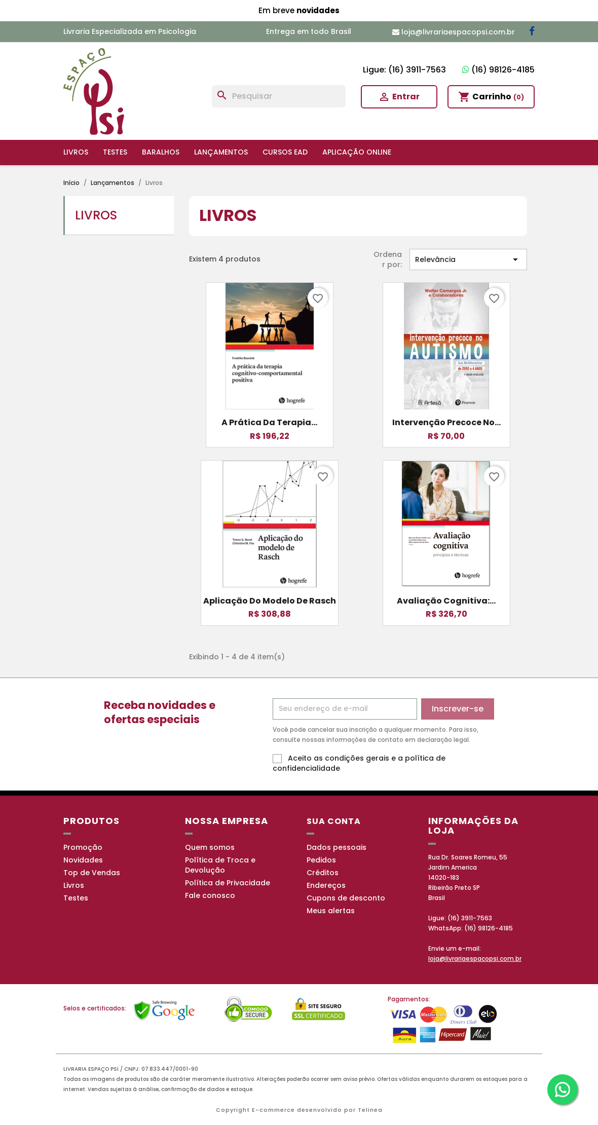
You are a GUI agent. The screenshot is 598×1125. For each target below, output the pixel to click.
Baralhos (160, 152)
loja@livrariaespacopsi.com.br (474, 958)
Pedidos (321, 860)
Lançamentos (221, 152)
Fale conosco (210, 895)
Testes (115, 152)
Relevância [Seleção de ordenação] (468, 259)
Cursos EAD (285, 152)
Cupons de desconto (346, 898)
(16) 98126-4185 (498, 70)
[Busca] (279, 96)
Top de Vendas (91, 873)
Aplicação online (356, 152)
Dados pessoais (336, 847)
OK (537, 1107)
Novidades (83, 860)
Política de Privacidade (227, 883)
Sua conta (334, 821)
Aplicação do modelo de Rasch (269, 601)
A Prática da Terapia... (269, 422)
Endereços (326, 885)
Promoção (82, 847)
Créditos (323, 873)
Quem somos (210, 847)
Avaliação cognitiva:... (446, 601)
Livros (75, 152)
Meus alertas (331, 911)
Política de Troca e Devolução (220, 865)
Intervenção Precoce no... (446, 422)
